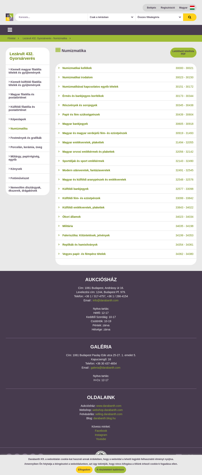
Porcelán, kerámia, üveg (25, 147)
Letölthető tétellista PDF (183, 52)
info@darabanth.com (105, 300)
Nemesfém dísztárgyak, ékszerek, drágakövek (25, 189)
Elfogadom (84, 469)
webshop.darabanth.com (108, 410)
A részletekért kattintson (110, 469)
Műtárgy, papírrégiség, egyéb (24, 158)
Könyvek (15, 168)
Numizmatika (18, 128)
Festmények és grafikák (25, 137)
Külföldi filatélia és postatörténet (22, 108)
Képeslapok (17, 119)
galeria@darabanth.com (106, 367)
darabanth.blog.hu (104, 418)
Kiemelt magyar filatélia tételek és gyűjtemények (25, 71)
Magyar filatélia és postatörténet (21, 96)
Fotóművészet (19, 178)
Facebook (101, 430)
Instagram (101, 434)
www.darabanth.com (108, 405)
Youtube (101, 439)
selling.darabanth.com (108, 414)
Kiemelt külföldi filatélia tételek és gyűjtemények (25, 83)
